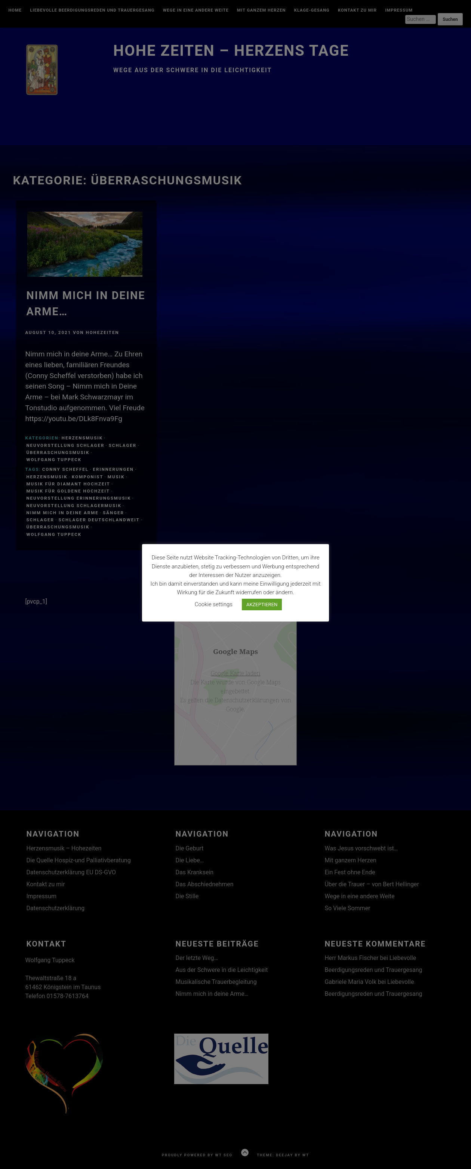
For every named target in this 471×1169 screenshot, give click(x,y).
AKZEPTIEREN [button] (261, 604)
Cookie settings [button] (214, 604)
